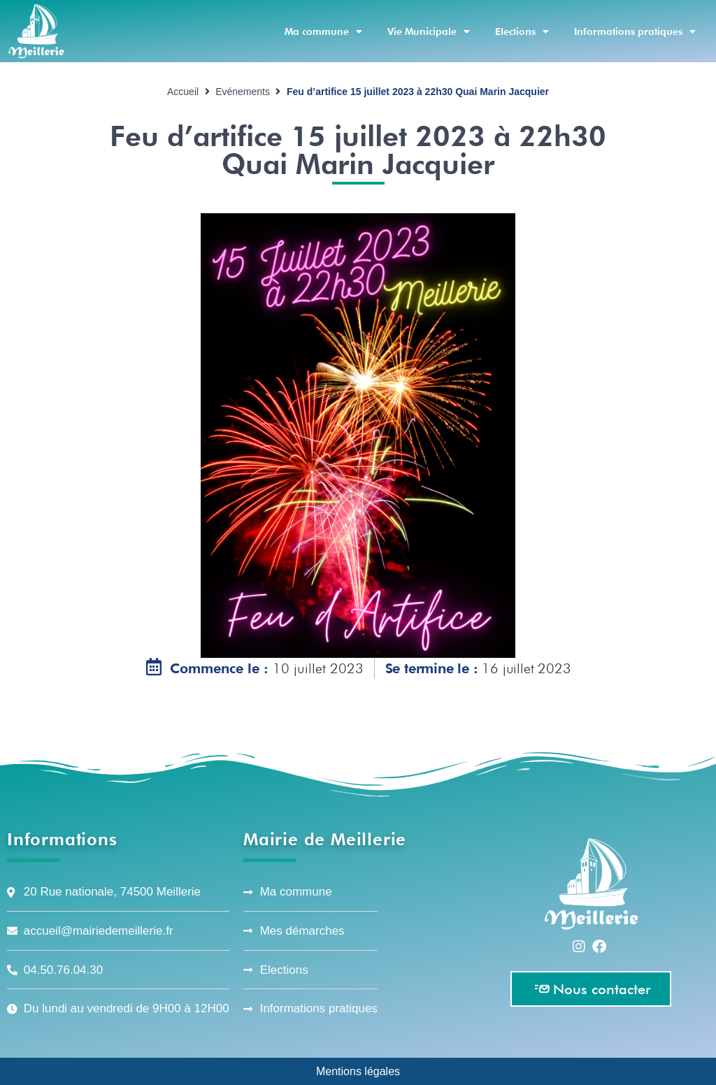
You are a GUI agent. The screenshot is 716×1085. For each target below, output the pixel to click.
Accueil (183, 91)
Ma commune (323, 31)
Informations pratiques (635, 31)
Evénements (242, 91)
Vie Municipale (428, 31)
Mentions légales (358, 1071)
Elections (522, 31)
